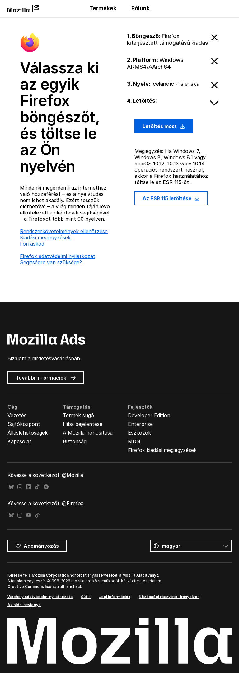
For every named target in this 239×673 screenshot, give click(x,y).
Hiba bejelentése (82, 424)
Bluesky (11, 487)
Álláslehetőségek (27, 433)
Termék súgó (78, 415)
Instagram (20, 487)
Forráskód (32, 244)
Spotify (46, 487)
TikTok (37, 487)
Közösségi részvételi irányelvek (169, 596)
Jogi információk (114, 596)
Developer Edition (149, 415)
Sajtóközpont (23, 424)
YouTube (28, 515)
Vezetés (16, 415)
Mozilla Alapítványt (140, 575)
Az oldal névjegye (24, 604)
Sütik (86, 596)
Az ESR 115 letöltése (171, 198)
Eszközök (139, 433)
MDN (134, 441)
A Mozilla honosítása (88, 433)
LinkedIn (28, 487)
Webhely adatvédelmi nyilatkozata (40, 596)
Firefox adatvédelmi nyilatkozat (57, 256)
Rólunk (140, 8)
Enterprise (140, 424)
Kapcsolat (19, 441)
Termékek (102, 8)
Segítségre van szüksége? (51, 262)
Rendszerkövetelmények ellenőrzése (64, 231)
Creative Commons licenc (31, 586)
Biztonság (75, 441)
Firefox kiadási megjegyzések (162, 450)
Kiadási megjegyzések (45, 237)
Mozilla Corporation (50, 575)
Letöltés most (164, 126)
